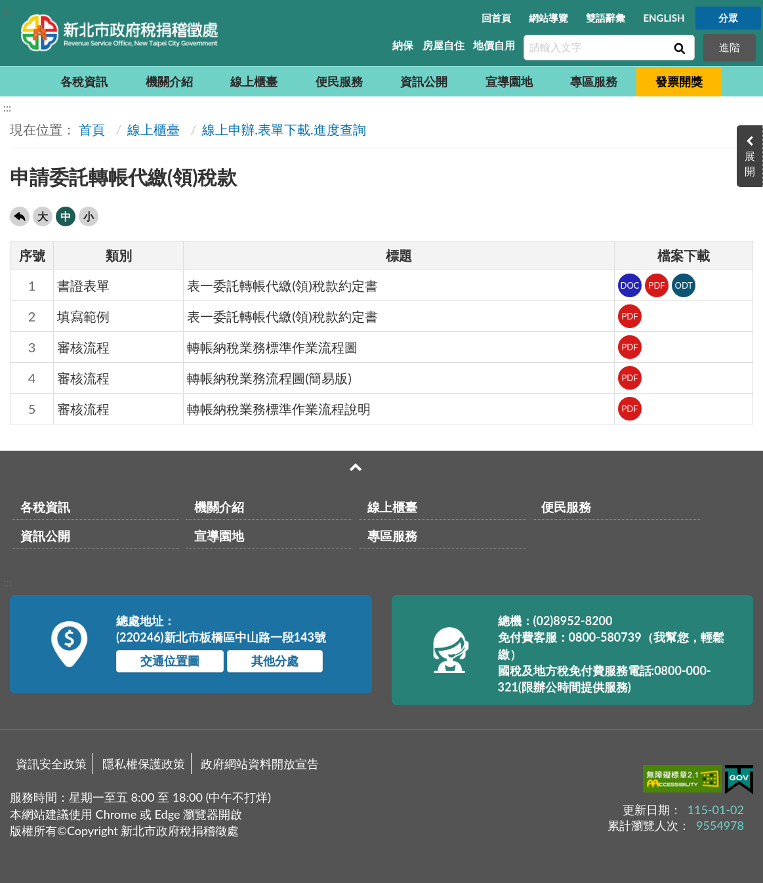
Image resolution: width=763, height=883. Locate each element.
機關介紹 (169, 81)
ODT (683, 285)
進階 (729, 47)
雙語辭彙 (605, 18)
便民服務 (339, 81)
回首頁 (496, 18)
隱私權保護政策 (143, 763)
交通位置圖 (169, 660)
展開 (750, 163)
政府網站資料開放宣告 (260, 763)
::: (7, 11)
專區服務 (593, 81)
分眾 (728, 18)
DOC (630, 285)
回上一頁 (20, 216)
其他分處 (275, 660)
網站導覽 (548, 18)
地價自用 (494, 45)
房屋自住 (443, 45)
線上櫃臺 (254, 81)
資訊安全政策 (51, 763)
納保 (402, 45)
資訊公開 (423, 81)
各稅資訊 (84, 81)
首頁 (92, 129)
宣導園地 (509, 81)
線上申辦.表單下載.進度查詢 (283, 129)
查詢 (678, 48)
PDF (657, 285)
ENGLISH (663, 18)
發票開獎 (679, 81)
